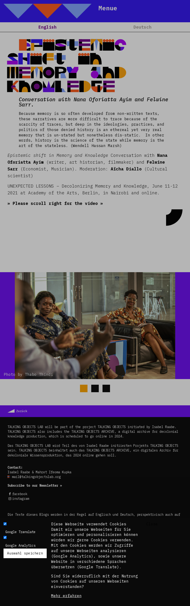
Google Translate (20, 532)
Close (152, 524)
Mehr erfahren (66, 595)
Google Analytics (20, 545)
